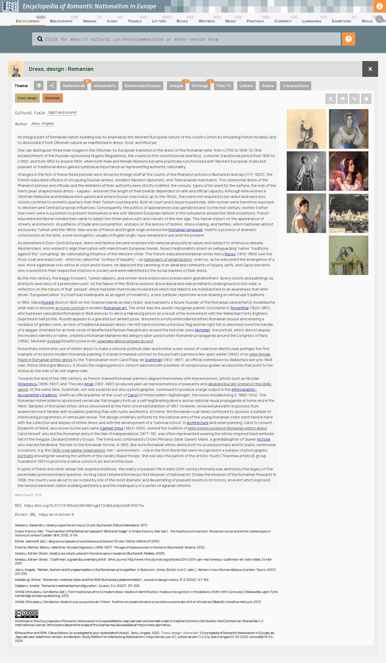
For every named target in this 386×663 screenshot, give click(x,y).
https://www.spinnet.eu (154, 625)
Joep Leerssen (132, 621)
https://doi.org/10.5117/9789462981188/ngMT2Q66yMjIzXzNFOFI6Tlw (84, 505)
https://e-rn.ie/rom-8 (56, 514)
